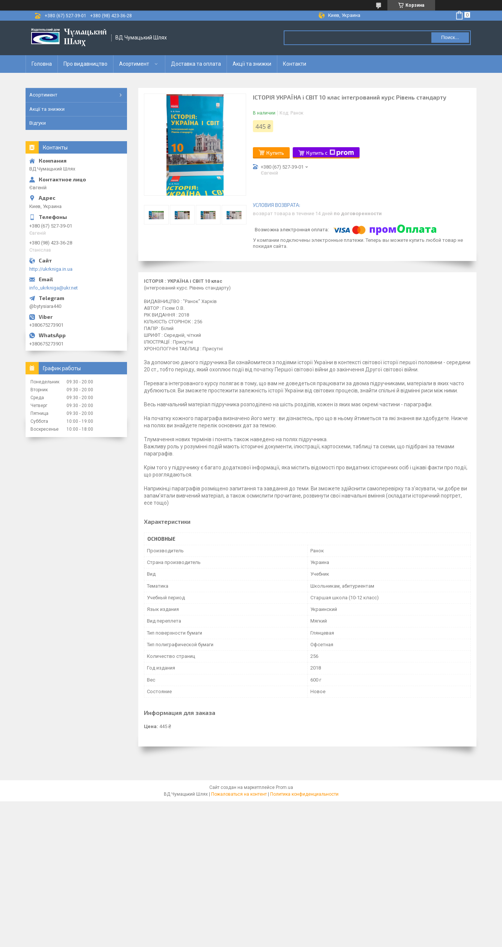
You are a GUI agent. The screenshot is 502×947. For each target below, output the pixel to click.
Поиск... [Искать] (450, 37)
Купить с (330, 152)
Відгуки (37, 123)
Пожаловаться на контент (239, 794)
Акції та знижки (252, 64)
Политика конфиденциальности (304, 794)
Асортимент (134, 64)
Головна (42, 64)
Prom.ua (284, 787)
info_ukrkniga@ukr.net (53, 288)
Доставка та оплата (196, 64)
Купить (275, 152)
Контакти (294, 64)
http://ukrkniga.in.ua (51, 269)
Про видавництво (85, 64)
